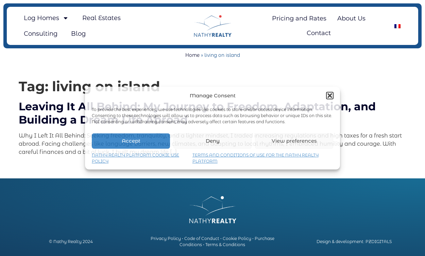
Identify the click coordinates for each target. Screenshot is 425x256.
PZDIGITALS (379, 241)
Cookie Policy (237, 238)
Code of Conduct (201, 238)
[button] (329, 95)
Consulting (40, 33)
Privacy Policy (166, 238)
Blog (78, 33)
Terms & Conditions (225, 244)
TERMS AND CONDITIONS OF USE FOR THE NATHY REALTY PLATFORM (255, 157)
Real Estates (101, 18)
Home (192, 55)
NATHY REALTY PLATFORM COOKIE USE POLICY (135, 157)
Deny (213, 141)
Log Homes (46, 18)
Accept (131, 141)
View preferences (294, 141)
